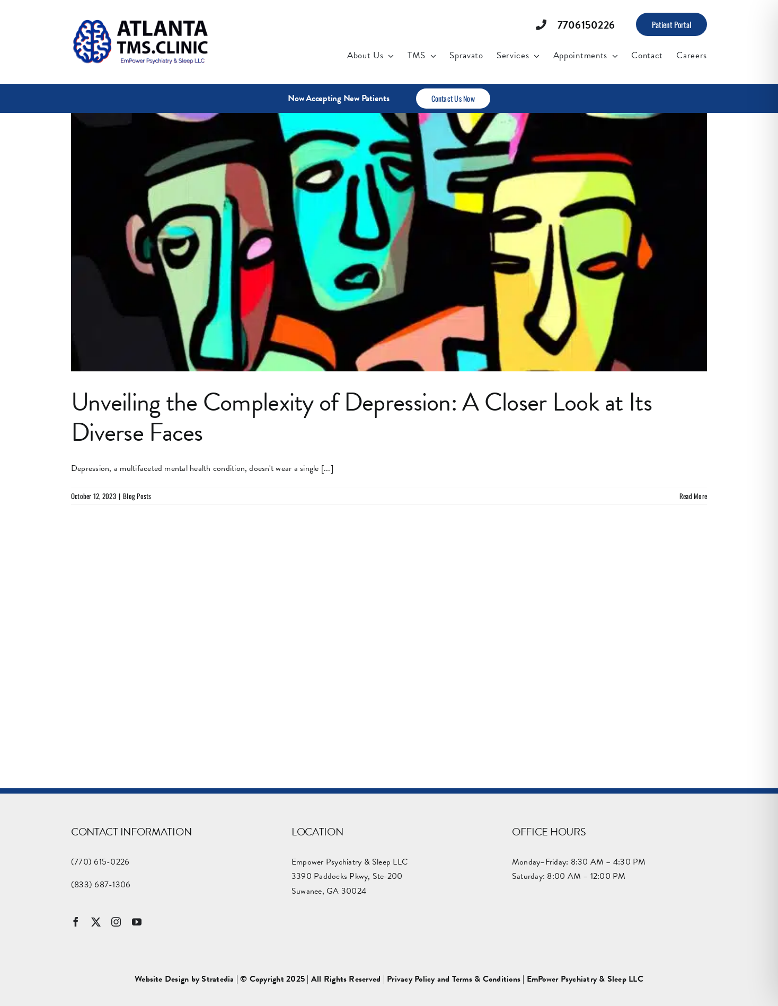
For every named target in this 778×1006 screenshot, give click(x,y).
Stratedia (217, 979)
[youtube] (137, 922)
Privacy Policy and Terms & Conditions (453, 979)
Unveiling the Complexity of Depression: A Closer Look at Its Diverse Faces (361, 417)
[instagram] (116, 922)
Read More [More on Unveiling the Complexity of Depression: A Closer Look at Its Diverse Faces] (693, 496)
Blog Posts (137, 496)
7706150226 (586, 25)
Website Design (162, 979)
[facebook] (76, 922)
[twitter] (96, 922)
